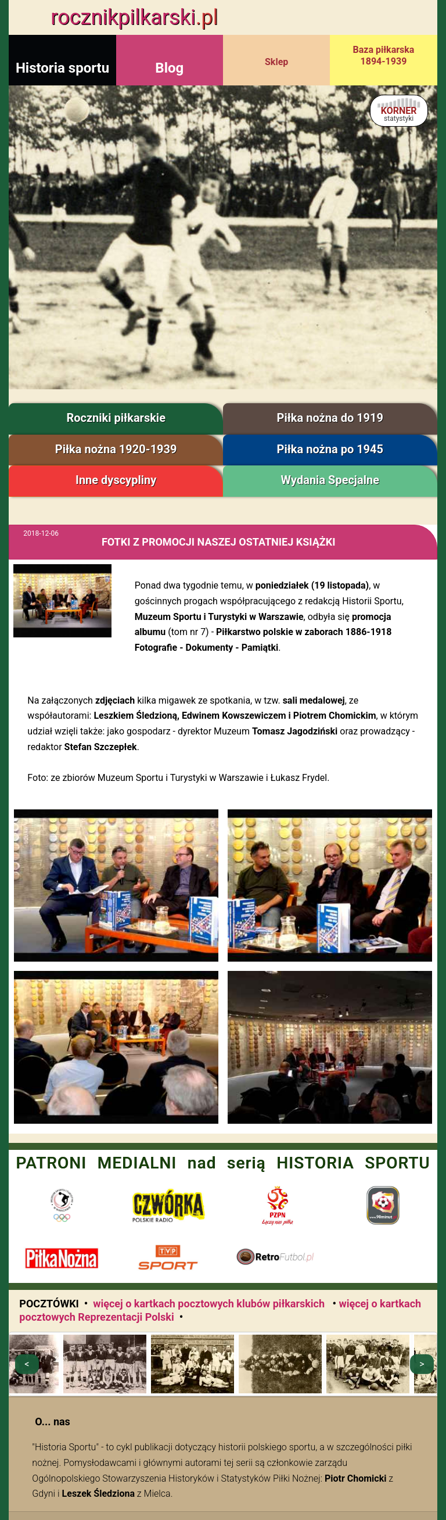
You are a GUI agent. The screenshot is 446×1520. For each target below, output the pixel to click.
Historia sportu (62, 68)
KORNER (399, 114)
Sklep (276, 61)
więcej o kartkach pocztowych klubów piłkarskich (210, 1303)
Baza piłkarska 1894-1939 (384, 55)
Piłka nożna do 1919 (330, 418)
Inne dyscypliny (115, 480)
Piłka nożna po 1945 (330, 449)
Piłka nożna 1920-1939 (116, 449)
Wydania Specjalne (330, 480)
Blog (169, 68)
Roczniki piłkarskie (116, 418)
